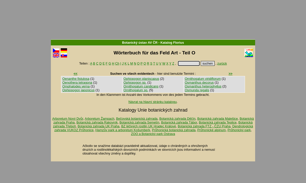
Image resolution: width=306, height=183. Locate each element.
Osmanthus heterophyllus (203, 86)
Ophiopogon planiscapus (141, 79)
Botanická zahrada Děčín (177, 118)
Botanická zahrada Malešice (217, 118)
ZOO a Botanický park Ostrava (153, 134)
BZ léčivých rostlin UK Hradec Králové (148, 126)
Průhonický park (239, 130)
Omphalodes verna (76, 86)
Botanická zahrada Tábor (179, 122)
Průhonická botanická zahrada (173, 130)
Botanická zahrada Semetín (139, 122)
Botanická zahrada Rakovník (97, 122)
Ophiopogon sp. (135, 82)
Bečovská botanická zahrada (137, 118)
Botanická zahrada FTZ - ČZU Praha (204, 126)
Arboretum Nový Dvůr (67, 118)
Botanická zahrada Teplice (218, 122)
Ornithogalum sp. (136, 90)
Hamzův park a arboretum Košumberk (122, 130)
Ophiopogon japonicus (78, 90)
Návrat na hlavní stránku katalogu (152, 102)
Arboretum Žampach (99, 118)
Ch (117, 63)
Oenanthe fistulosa (75, 79)
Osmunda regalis (197, 90)
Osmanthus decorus (199, 82)
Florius (178, 42)
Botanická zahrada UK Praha (98, 126)
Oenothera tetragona (77, 82)
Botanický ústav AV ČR (139, 42)
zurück (222, 63)
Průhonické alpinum (211, 130)
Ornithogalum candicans (141, 86)
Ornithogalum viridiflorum (203, 79)
